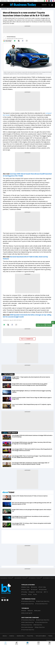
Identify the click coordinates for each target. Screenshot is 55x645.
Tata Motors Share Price (29, 601)
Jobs (36, 594)
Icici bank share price (28, 627)
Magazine (32, 592)
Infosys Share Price (27, 625)
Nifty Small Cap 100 (27, 613)
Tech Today (43, 587)
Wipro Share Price (40, 627)
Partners (50, 636)
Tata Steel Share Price (42, 604)
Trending (25, 592)
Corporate (34, 590)
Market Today (26, 587)
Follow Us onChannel (44, 325)
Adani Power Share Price (43, 601)
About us (5, 636)
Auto (30, 594)
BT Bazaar (11, 1)
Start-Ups (39, 592)
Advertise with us (20, 636)
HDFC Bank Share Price (28, 604)
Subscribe (44, 5)
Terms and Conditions (41, 636)
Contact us (11, 636)
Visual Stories (43, 590)
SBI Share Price (38, 625)
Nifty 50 (31, 611)
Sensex (24, 611)
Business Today (4, 1)
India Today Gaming (30, 1)
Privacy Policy (30, 636)
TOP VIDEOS (10, 433)
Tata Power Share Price (28, 630)
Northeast (22, 1)
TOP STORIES (9, 374)
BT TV (46, 592)
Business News (4, 9)
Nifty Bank (37, 611)
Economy (34, 587)
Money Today (26, 590)
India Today (16, 1)
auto (9, 9)
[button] (49, 643)
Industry (25, 594)
